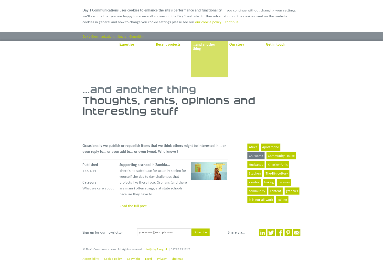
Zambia (254, 182)
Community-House (281, 156)
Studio (121, 36)
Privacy (162, 258)
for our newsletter (103, 232)
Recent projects (168, 44)
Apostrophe (270, 147)
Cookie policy (113, 258)
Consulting (136, 36)
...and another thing (204, 46)
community (257, 191)
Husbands (256, 165)
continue (232, 22)
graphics (292, 191)
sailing (282, 200)
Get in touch (275, 44)
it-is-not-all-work (261, 200)
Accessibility (91, 258)
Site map (177, 258)
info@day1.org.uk (156, 249)
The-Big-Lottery (277, 173)
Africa (253, 147)
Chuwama (256, 156)
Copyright (133, 258)
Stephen (255, 173)
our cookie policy (208, 22)
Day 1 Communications (99, 36)
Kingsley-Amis (278, 165)
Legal (148, 258)
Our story (236, 44)
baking (269, 182)
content (275, 191)
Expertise (126, 44)
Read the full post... (134, 206)
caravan (284, 182)
